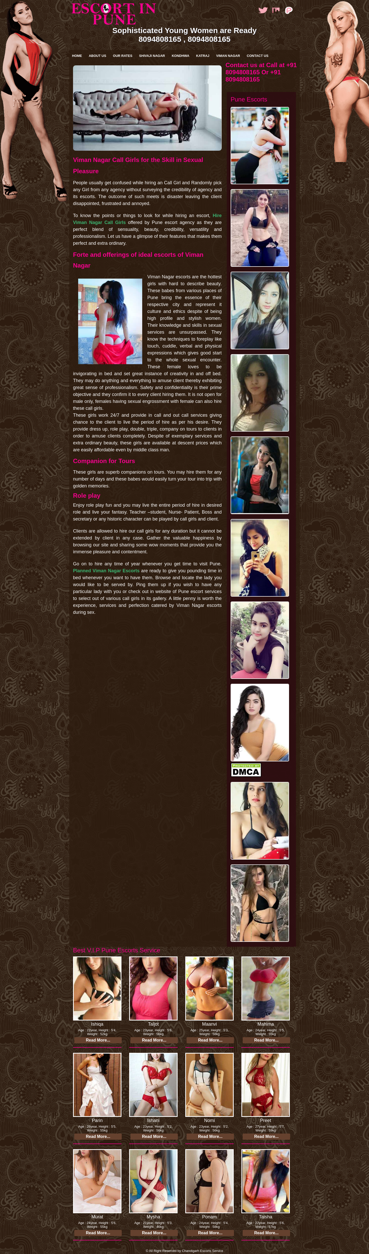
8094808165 (160, 39)
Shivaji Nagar (152, 56)
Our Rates (122, 56)
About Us (97, 56)
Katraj (202, 56)
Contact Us (257, 56)
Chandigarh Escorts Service (202, 1251)
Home (77, 56)
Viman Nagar (228, 56)
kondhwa (180, 56)
